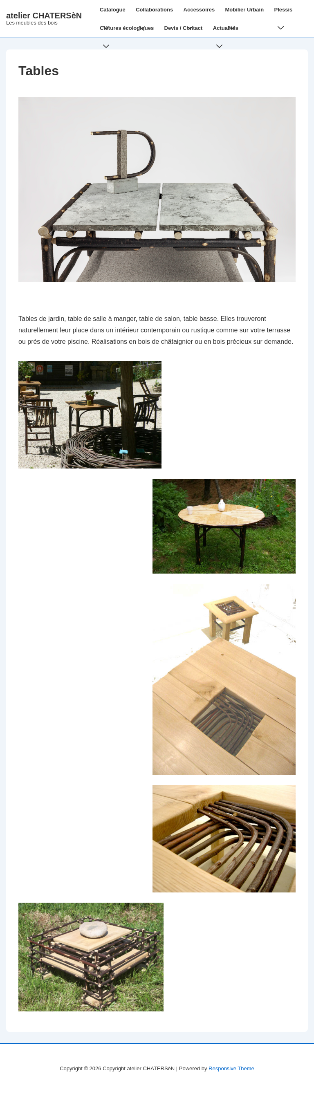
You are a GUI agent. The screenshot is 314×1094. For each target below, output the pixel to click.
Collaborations (156, 13)
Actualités (227, 31)
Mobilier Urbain (246, 13)
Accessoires (201, 13)
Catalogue (114, 13)
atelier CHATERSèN (44, 15)
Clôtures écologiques (128, 31)
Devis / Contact (183, 28)
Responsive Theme (231, 1068)
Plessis (285, 13)
